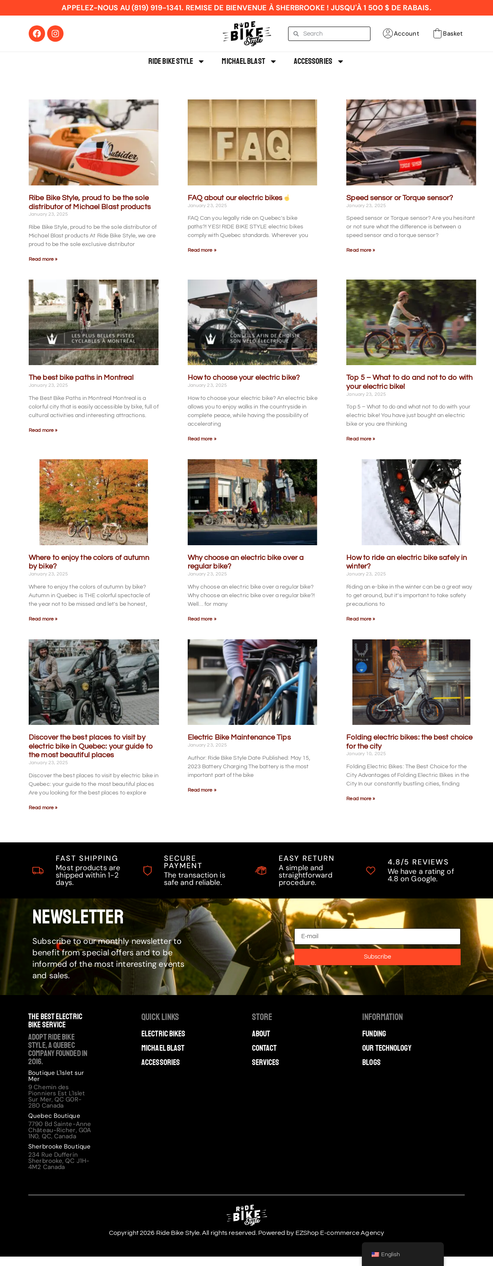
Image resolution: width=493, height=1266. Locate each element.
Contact (264, 1048)
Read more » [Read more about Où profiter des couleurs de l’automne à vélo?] (43, 619)
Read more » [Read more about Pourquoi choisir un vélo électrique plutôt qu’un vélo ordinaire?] (202, 619)
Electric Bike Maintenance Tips (239, 737)
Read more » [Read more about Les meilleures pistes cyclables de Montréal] (43, 430)
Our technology (386, 1048)
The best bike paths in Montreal (81, 377)
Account (406, 33)
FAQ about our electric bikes (239, 198)
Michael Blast (249, 61)
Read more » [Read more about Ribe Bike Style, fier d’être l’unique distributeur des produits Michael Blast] (43, 259)
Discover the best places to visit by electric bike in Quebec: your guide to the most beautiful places (91, 746)
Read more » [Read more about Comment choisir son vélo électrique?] (202, 439)
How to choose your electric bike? (244, 377)
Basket (453, 33)
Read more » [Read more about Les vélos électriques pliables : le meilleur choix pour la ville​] (360, 798)
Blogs (371, 1062)
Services (265, 1062)
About (261, 1034)
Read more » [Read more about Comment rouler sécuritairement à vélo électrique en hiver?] (360, 619)
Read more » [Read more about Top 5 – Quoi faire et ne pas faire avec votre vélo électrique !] (360, 439)
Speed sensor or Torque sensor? (399, 198)
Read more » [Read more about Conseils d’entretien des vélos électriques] (202, 790)
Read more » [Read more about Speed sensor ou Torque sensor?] (360, 250)
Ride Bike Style (177, 61)
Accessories (319, 61)
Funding (374, 1034)
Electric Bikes (163, 1034)
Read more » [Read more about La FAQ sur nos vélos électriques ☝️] (202, 250)
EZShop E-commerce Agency (339, 1233)
